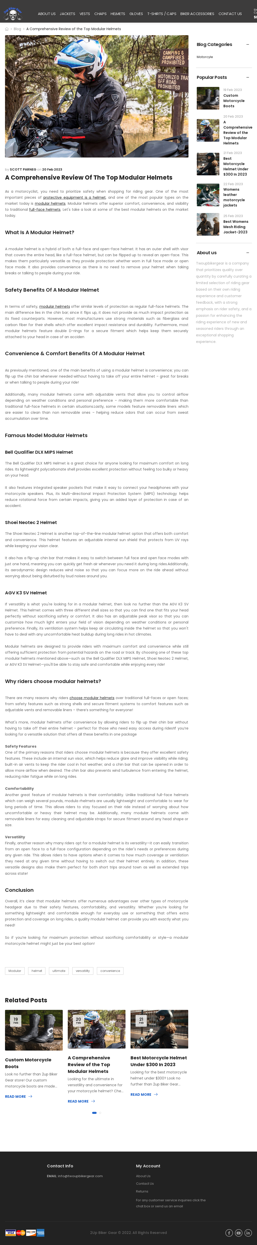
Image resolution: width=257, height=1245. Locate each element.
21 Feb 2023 (232, 152)
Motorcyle (205, 57)
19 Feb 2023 (232, 89)
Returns (142, 1191)
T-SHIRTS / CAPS (161, 13)
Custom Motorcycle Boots (234, 101)
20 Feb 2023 (52, 169)
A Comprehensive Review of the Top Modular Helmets (89, 1064)
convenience (110, 971)
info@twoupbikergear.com (80, 1176)
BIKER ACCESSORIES (197, 13)
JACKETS (67, 13)
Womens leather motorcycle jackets (234, 197)
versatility (83, 971)
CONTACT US (230, 13)
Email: (52, 1176)
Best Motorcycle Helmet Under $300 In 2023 (235, 166)
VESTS (85, 13)
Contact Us (145, 1183)
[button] (94, 1113)
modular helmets (50, 203)
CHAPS (100, 13)
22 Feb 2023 (233, 184)
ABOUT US (46, 13)
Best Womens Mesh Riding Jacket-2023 (235, 227)
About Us (143, 1176)
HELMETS (118, 13)
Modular (15, 971)
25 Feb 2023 (233, 216)
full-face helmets (44, 209)
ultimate (58, 971)
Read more (15, 1097)
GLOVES (136, 13)
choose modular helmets (92, 697)
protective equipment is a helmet (74, 197)
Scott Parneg (23, 169)
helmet (37, 971)
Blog (17, 28)
